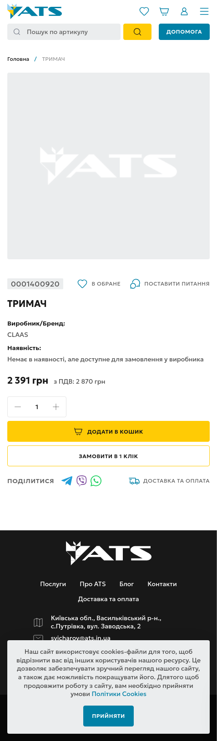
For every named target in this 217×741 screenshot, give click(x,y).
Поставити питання (170, 283)
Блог (126, 584)
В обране (99, 283)
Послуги (53, 584)
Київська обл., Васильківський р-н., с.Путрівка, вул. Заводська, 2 (106, 622)
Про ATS (93, 584)
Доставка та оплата (169, 480)
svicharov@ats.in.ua (81, 638)
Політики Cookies (119, 694)
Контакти (162, 584)
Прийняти (108, 715)
